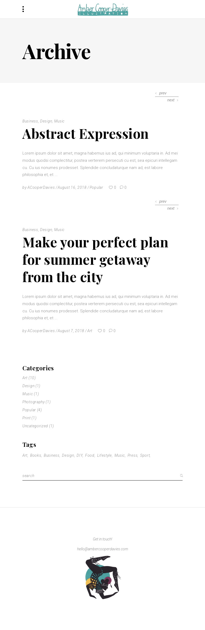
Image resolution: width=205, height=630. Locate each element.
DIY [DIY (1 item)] (79, 455)
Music (59, 121)
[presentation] (161, 93)
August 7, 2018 (71, 331)
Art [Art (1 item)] (24, 455)
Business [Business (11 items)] (52, 455)
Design (46, 121)
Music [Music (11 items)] (120, 455)
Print (26, 418)
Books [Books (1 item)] (35, 455)
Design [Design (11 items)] (68, 455)
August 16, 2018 (72, 187)
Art (89, 331)
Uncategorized (35, 426)
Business (30, 121)
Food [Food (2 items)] (89, 455)
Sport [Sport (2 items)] (145, 455)
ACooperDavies (41, 187)
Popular (96, 187)
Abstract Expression (85, 133)
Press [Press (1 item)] (133, 455)
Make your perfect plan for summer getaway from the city (95, 259)
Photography (33, 402)
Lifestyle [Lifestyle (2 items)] (104, 455)
